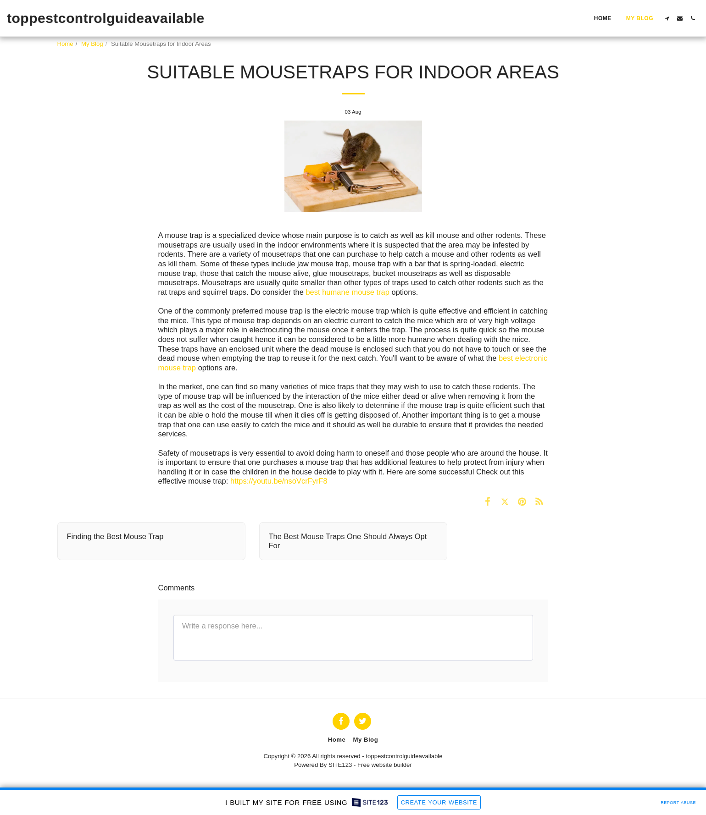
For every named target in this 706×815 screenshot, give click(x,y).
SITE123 (340, 764)
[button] (667, 18)
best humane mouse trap (347, 292)
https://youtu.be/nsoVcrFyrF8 (279, 481)
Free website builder (384, 764)
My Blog (92, 43)
